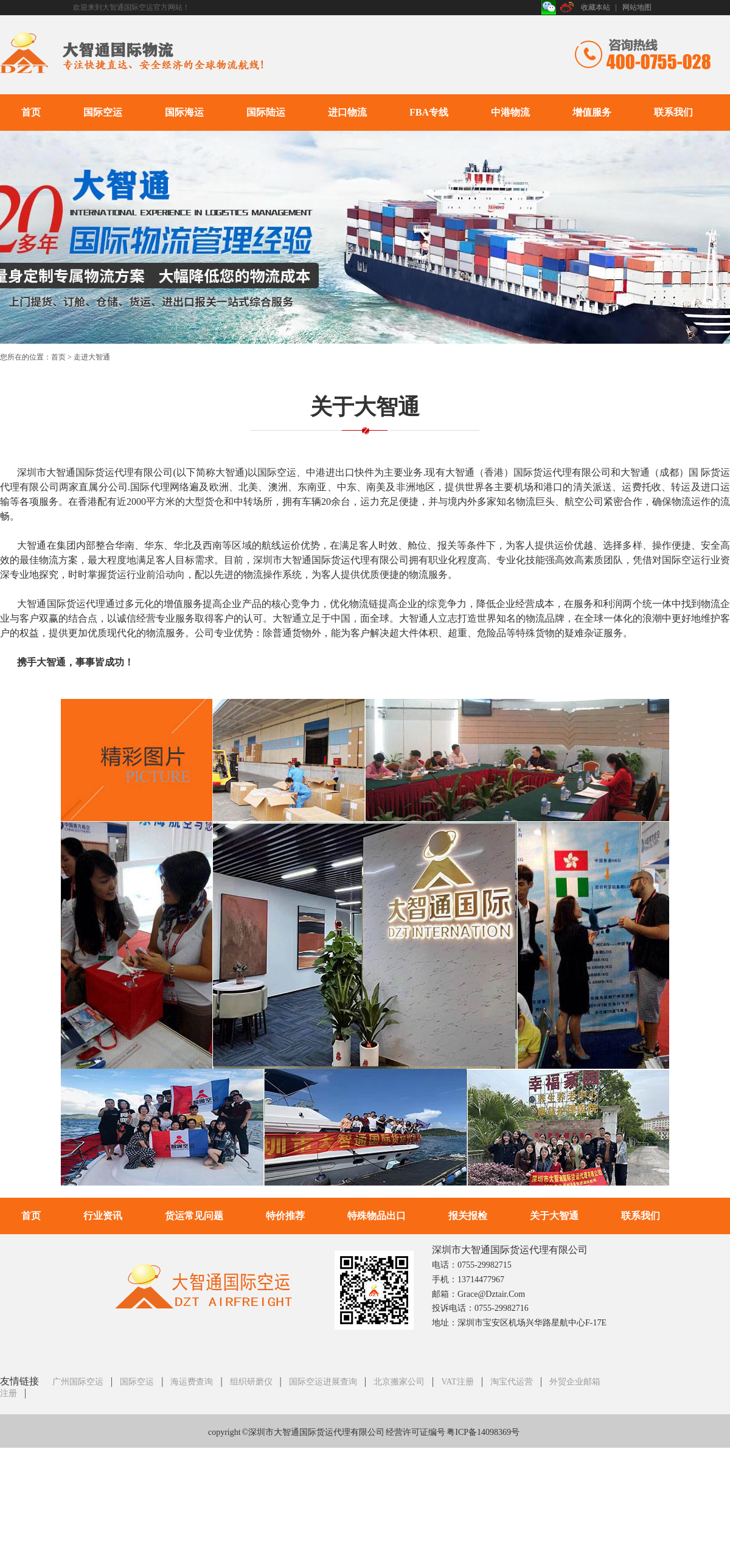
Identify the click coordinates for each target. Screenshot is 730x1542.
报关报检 (467, 1215)
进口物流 (347, 112)
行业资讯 (102, 1215)
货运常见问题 (194, 1215)
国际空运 (102, 112)
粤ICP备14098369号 (483, 1432)
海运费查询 (191, 1381)
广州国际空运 (77, 1381)
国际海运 (184, 112)
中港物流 (510, 112)
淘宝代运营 (511, 1381)
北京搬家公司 (399, 1381)
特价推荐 (285, 1215)
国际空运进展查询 (323, 1381)
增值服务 (591, 112)
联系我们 (673, 112)
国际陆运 (265, 112)
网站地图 (637, 7)
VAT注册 (457, 1381)
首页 (31, 112)
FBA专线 (428, 112)
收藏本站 (595, 7)
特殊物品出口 (376, 1215)
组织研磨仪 (251, 1381)
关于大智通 (554, 1215)
